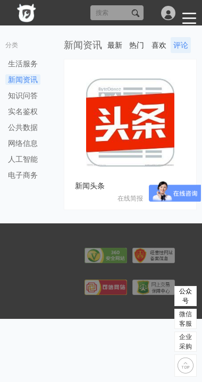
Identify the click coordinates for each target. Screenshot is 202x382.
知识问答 (23, 95)
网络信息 (23, 143)
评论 (180, 45)
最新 (114, 45)
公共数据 (23, 127)
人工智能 (23, 159)
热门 (136, 45)
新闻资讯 (23, 79)
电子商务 (23, 175)
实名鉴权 (23, 111)
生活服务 (23, 63)
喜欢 (159, 45)
